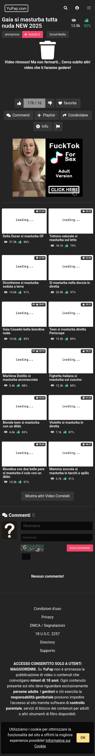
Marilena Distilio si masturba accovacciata (20, 378)
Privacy (48, 617)
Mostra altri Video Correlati (47, 496)
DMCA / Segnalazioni (47, 625)
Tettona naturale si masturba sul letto (63, 238)
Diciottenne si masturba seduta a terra (21, 285)
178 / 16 (35, 103)
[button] (77, 8)
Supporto (47, 650)
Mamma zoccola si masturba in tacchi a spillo (69, 471)
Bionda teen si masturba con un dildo (21, 424)
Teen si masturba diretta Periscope (67, 331)
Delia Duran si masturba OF (23, 236)
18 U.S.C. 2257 (47, 634)
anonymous (12, 34)
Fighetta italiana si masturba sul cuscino (65, 378)
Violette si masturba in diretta (66, 424)
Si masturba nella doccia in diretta (69, 285)
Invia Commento (80, 548)
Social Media (58, 34)
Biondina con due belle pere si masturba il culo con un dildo (23, 473)
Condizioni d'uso (47, 608)
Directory (47, 642)
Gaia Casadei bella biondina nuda (23, 331)
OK (83, 738)
